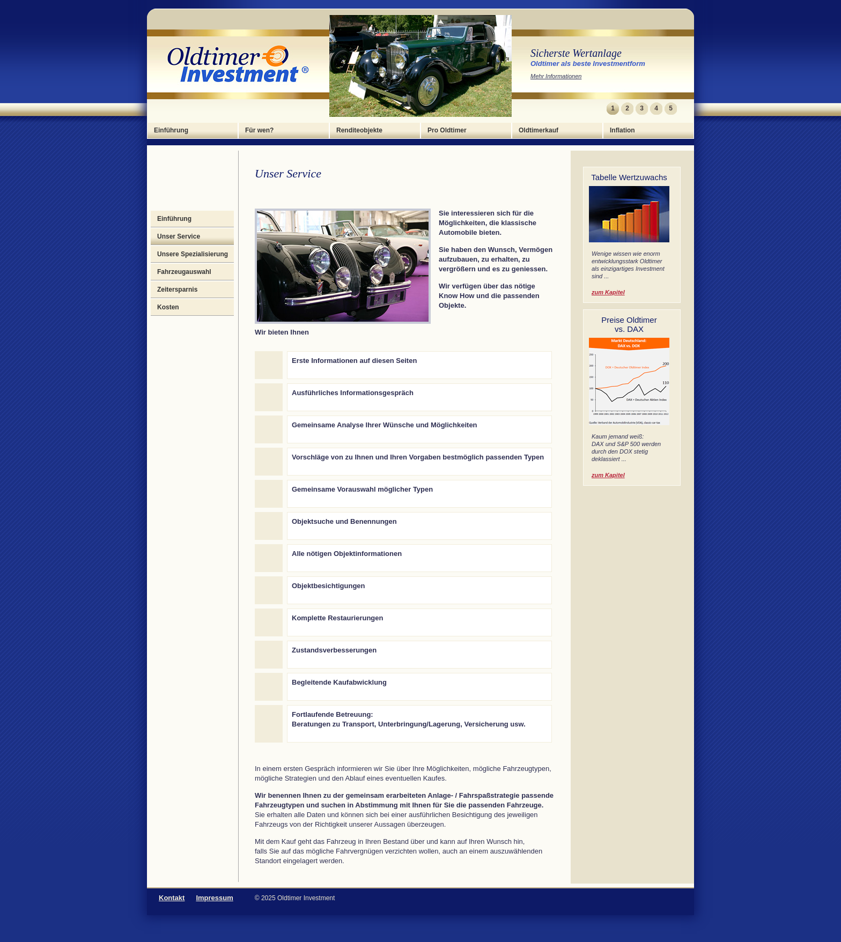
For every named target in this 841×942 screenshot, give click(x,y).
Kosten (168, 307)
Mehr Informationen (555, 76)
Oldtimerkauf (538, 130)
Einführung (171, 130)
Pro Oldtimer (447, 130)
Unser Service (178, 236)
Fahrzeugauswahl (184, 272)
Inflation (622, 130)
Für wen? (259, 130)
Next (684, 109)
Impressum (214, 898)
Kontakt (172, 898)
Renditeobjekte (359, 130)
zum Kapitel (608, 292)
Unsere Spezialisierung (192, 254)
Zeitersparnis (177, 289)
